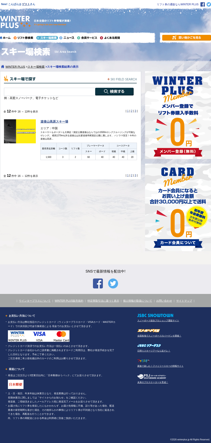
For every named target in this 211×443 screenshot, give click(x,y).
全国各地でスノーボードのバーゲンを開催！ (159, 336)
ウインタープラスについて (35, 300)
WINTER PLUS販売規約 (69, 300)
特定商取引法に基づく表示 (103, 300)
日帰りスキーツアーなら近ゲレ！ (153, 351)
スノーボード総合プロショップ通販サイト (158, 320)
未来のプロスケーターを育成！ (152, 382)
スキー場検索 (36, 66)
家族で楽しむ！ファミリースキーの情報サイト (160, 366)
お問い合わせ (164, 300)
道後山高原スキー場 (54, 121)
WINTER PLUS (15, 66)
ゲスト (26, 4)
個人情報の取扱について (137, 300)
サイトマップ (184, 300)
